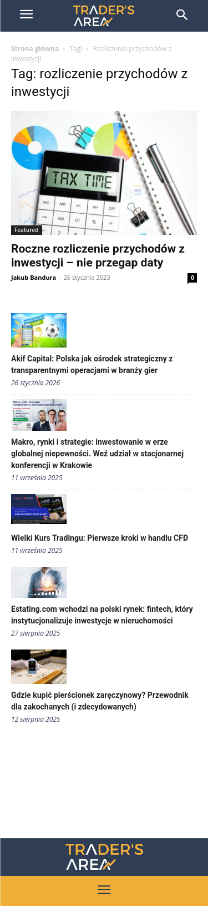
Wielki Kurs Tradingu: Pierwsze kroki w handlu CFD (99, 537)
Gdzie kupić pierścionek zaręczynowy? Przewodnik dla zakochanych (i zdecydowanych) (100, 701)
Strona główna (35, 48)
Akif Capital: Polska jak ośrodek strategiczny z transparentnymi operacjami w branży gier (92, 364)
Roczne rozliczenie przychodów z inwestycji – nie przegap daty (98, 255)
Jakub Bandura (33, 277)
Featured (26, 230)
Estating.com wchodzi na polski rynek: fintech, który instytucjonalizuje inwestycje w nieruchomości (102, 615)
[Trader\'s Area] (103, 16)
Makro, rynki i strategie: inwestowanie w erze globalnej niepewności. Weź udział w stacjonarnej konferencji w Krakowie (97, 453)
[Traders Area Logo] (104, 857)
